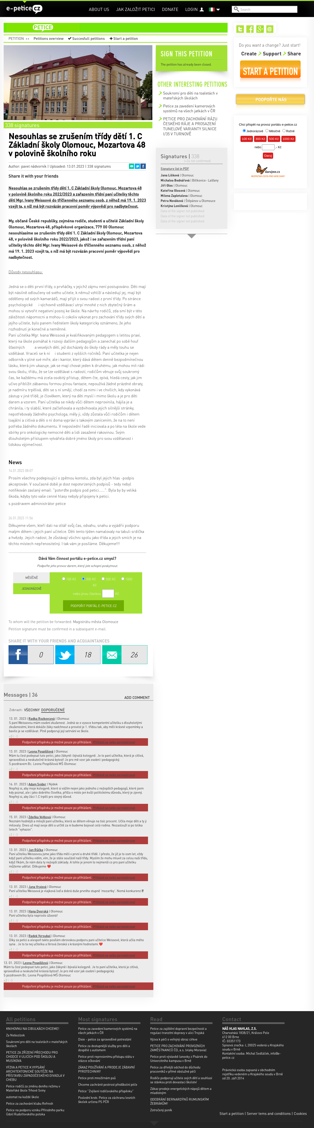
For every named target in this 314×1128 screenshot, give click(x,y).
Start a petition (125, 38)
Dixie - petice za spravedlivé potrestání (104, 1039)
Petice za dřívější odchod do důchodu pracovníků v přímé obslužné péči (175, 1069)
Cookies (300, 1113)
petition (119, 28)
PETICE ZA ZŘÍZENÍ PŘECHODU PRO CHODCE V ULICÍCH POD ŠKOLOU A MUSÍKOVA (32, 1056)
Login (191, 9)
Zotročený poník (161, 1110)
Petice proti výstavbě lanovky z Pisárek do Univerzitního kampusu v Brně (178, 1058)
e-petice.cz (24, 9)
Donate (170, 9)
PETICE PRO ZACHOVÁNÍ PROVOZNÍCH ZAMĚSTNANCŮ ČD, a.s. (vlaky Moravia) (178, 1048)
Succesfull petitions (88, 38)
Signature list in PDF (175, 168)
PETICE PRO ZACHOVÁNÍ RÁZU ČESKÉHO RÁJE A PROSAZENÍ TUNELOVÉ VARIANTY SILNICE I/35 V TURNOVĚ (190, 126)
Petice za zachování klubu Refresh (29, 1103)
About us (99, 9)
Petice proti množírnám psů (97, 1078)
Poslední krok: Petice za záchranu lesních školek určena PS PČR (106, 1099)
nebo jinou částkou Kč (96, 593)
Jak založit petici (135, 9)
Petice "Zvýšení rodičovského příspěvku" (106, 1091)
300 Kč (89, 579)
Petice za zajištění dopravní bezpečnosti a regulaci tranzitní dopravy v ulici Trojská (178, 1030)
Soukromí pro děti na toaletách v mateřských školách (190, 95)
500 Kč (109, 579)
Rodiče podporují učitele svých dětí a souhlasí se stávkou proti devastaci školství (181, 1080)
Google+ (260, 29)
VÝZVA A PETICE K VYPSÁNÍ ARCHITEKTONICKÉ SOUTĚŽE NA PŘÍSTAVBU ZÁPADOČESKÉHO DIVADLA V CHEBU (35, 1073)
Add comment (137, 697)
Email (131, 166)
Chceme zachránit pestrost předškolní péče (107, 1084)
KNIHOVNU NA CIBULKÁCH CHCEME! (32, 1028)
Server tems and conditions (269, 1113)
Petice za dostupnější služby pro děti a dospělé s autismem (104, 1048)
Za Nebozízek (15, 1035)
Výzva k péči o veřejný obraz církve (173, 1039)
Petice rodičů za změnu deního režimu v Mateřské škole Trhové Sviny (33, 1088)
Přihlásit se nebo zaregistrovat (114, 986)
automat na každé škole (22, 1097)
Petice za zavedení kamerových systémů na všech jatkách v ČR (189, 108)
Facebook (143, 166)
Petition (16, 38)
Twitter (137, 166)
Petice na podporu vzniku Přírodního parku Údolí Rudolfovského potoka (35, 1112)
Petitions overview (49, 38)
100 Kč (69, 579)
